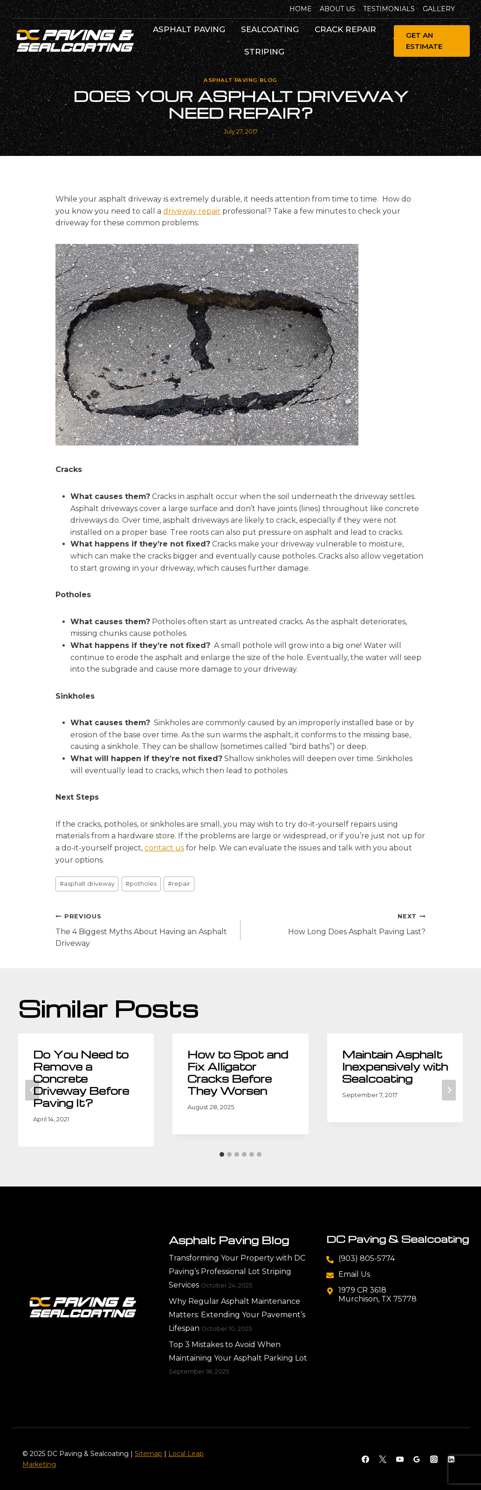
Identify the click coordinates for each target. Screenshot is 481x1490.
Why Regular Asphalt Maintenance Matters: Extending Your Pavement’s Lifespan (237, 1315)
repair (179, 883)
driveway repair (191, 211)
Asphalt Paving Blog (240, 80)
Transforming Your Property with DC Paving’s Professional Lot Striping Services (237, 1271)
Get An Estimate (424, 41)
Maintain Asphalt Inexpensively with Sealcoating (395, 1066)
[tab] (222, 1154)
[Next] (449, 1089)
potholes (141, 883)
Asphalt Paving (189, 29)
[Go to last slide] (32, 1089)
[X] (382, 1459)
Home (300, 9)
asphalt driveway (87, 883)
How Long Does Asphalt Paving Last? (337, 923)
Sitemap (148, 1454)
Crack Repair (345, 29)
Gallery (439, 9)
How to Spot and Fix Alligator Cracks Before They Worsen (237, 1072)
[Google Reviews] (416, 1459)
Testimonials (389, 9)
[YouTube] (399, 1459)
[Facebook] (365, 1459)
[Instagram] (433, 1459)
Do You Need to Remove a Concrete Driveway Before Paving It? (81, 1078)
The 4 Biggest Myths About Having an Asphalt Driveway (144, 929)
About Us (337, 9)
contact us (164, 847)
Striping (264, 51)
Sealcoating (270, 29)
